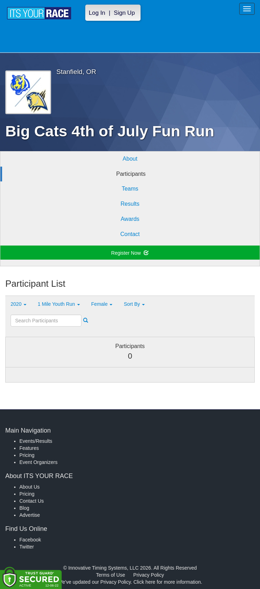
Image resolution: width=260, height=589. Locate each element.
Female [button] (102, 304)
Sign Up (124, 13)
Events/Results (35, 441)
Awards (129, 219)
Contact (130, 234)
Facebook (30, 539)
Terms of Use (110, 575)
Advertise (29, 515)
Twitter (26, 547)
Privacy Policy (148, 575)
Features (29, 448)
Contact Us (31, 501)
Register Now (130, 253)
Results (129, 204)
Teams (130, 189)
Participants (131, 174)
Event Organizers (38, 462)
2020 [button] (18, 304)
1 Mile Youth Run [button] (59, 304)
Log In (97, 13)
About (130, 159)
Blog (24, 508)
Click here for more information (167, 582)
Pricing (27, 455)
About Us (29, 487)
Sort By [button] (134, 304)
